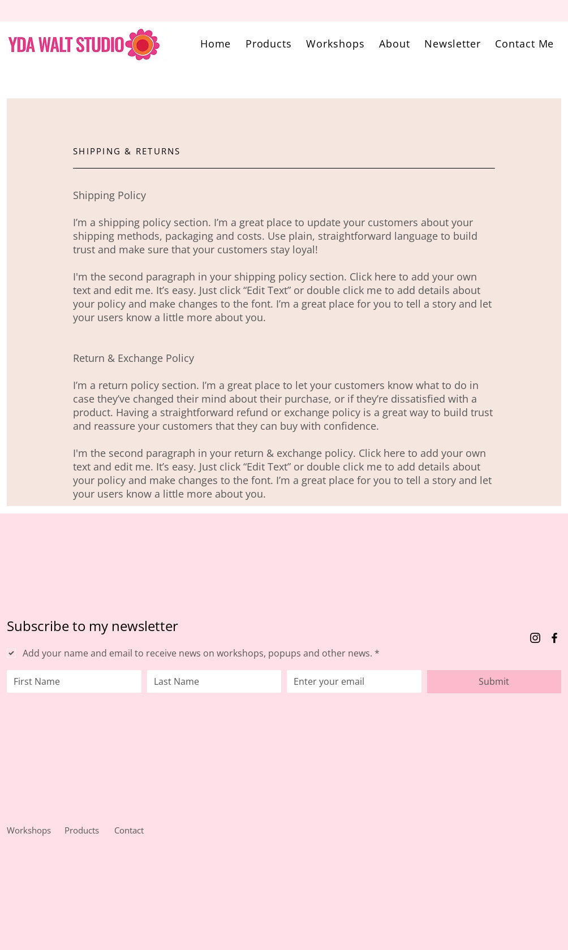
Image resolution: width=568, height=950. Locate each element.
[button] (269, 43)
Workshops (29, 830)
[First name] (71, 681)
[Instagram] (535, 638)
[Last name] (211, 681)
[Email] (351, 681)
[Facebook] (554, 638)
